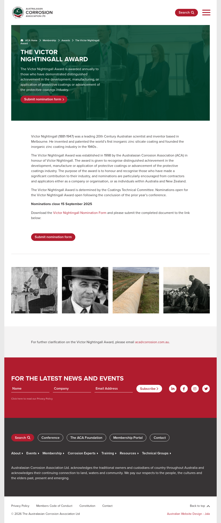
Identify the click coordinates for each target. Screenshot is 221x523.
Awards (66, 40)
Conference (50, 437)
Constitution (87, 506)
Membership (49, 40)
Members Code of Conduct (54, 506)
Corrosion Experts (82, 453)
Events (31, 453)
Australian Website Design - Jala (188, 514)
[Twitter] (206, 388)
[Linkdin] (173, 388)
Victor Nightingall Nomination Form (79, 212)
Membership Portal (128, 437)
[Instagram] (195, 388)
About (16, 453)
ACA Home (29, 40)
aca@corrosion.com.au (152, 342)
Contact (160, 437)
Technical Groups (155, 453)
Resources (128, 453)
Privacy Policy (44, 398)
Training (107, 453)
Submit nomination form (42, 99)
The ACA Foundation (86, 437)
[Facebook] (184, 388)
